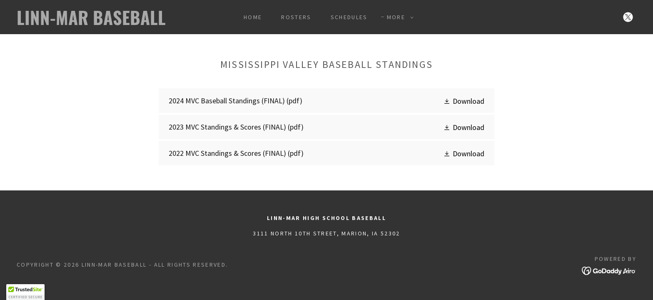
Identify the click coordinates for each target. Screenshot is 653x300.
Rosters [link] (296, 17)
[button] (398, 17)
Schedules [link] (349, 17)
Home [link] (253, 17)
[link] (103, 22)
